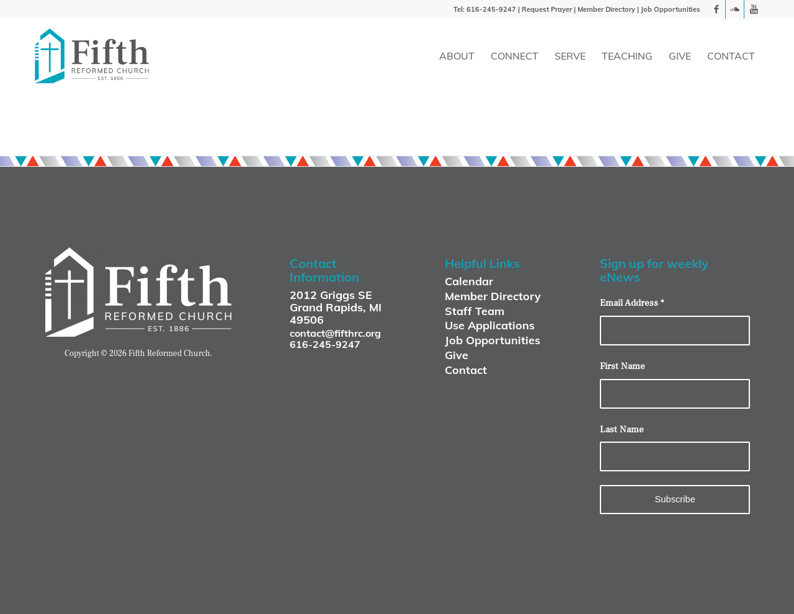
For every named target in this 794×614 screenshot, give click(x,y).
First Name (622, 366)
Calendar (469, 281)
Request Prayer (547, 9)
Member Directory (606, 9)
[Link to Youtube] (753, 9)
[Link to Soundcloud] (735, 9)
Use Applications (490, 325)
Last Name (622, 429)
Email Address (632, 303)
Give (456, 355)
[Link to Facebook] (716, 9)
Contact (466, 370)
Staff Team (474, 311)
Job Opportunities (670, 9)
